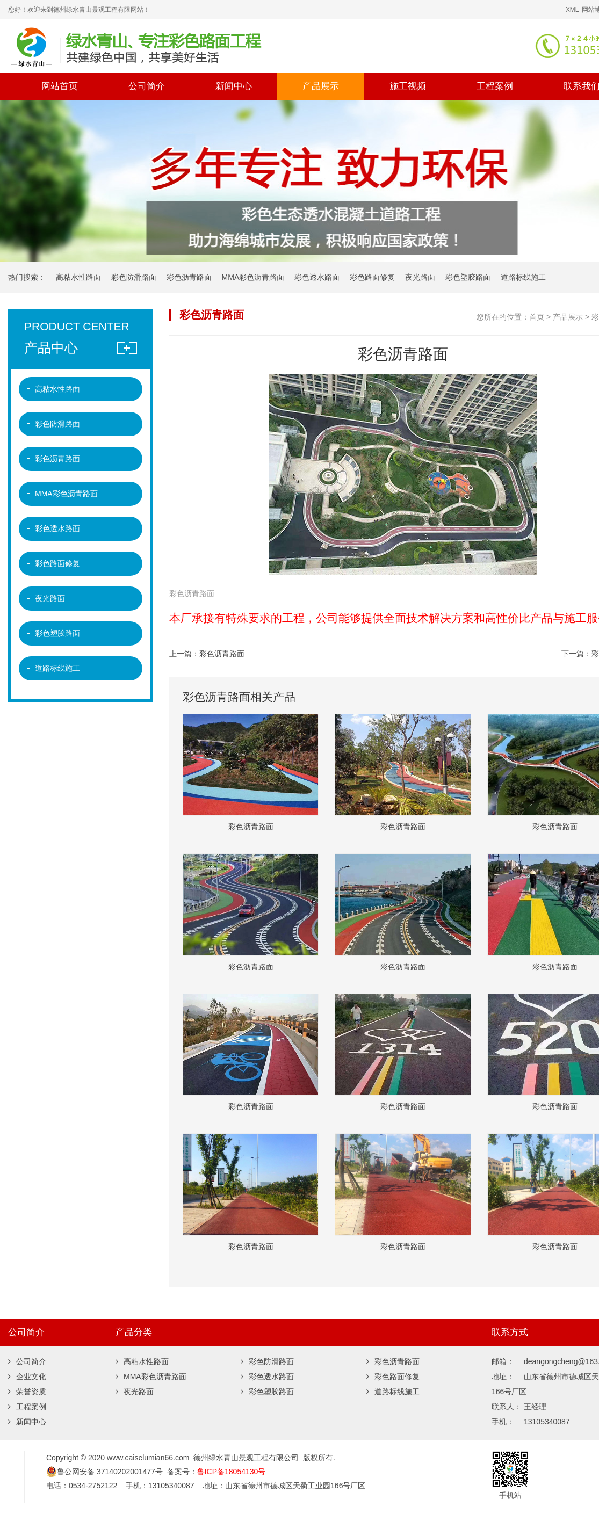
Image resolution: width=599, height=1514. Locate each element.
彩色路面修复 (372, 277)
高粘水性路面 (78, 277)
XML (572, 9)
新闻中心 (233, 86)
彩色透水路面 (317, 277)
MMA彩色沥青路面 (253, 277)
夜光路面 (420, 277)
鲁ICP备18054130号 (231, 1471)
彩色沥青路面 (189, 277)
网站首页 (59, 86)
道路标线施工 (523, 277)
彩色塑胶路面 (467, 277)
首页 (536, 317)
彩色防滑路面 (133, 277)
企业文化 (27, 1376)
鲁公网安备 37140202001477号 (104, 1471)
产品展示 (320, 86)
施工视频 (407, 86)
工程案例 (495, 86)
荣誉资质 (27, 1391)
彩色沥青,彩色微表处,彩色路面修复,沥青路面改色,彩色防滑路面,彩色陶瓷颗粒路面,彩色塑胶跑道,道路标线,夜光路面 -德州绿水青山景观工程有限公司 (196, 46)
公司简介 (146, 86)
